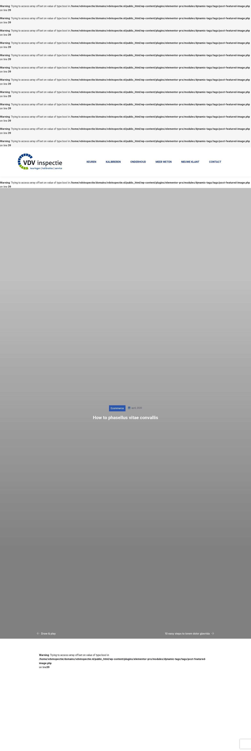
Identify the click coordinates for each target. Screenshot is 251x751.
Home (206, 150)
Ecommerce (117, 417)
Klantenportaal (222, 150)
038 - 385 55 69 (163, 150)
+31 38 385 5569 (186, 150)
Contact (239, 150)
